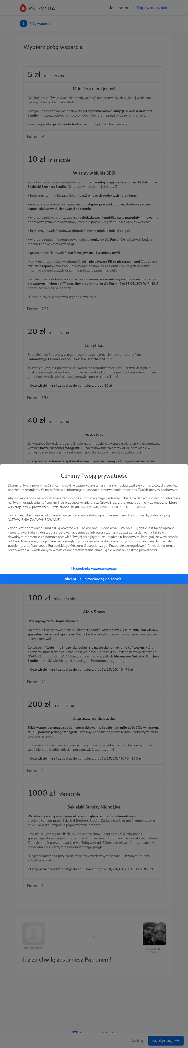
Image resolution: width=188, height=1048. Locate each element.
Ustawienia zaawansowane (94, 569)
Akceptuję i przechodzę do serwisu (94, 579)
